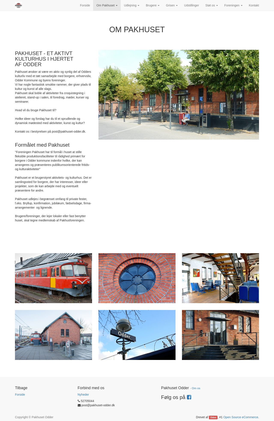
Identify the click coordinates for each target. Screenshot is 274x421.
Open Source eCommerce (240, 417)
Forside (20, 394)
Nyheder (83, 394)
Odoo (213, 417)
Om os (196, 388)
